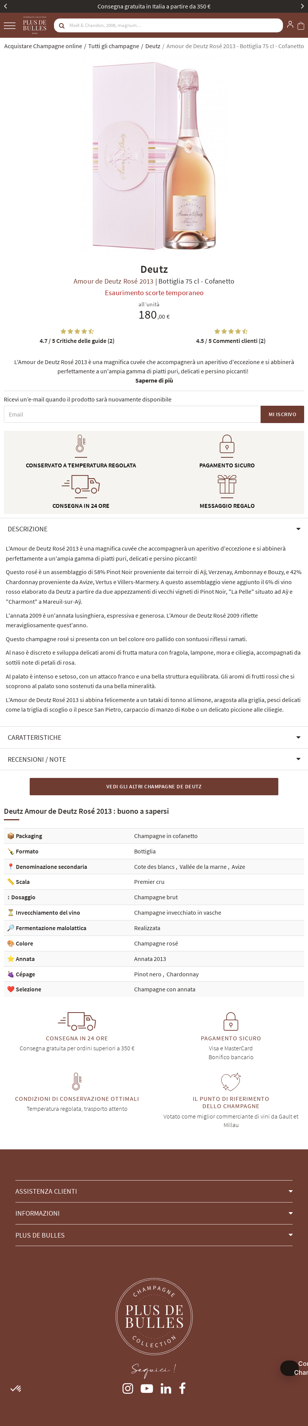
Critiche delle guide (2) (77, 340)
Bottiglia (145, 851)
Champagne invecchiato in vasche (177, 912)
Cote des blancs (155, 866)
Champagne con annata (164, 989)
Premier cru (149, 881)
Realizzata (147, 928)
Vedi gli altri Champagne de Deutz (154, 786)
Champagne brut (156, 897)
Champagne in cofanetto (166, 836)
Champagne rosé (156, 943)
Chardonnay (183, 974)
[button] (154, 529)
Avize (238, 866)
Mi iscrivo (282, 414)
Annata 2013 (150, 958)
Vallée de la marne (204, 866)
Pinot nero (148, 974)
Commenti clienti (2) (231, 340)
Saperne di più (154, 380)
